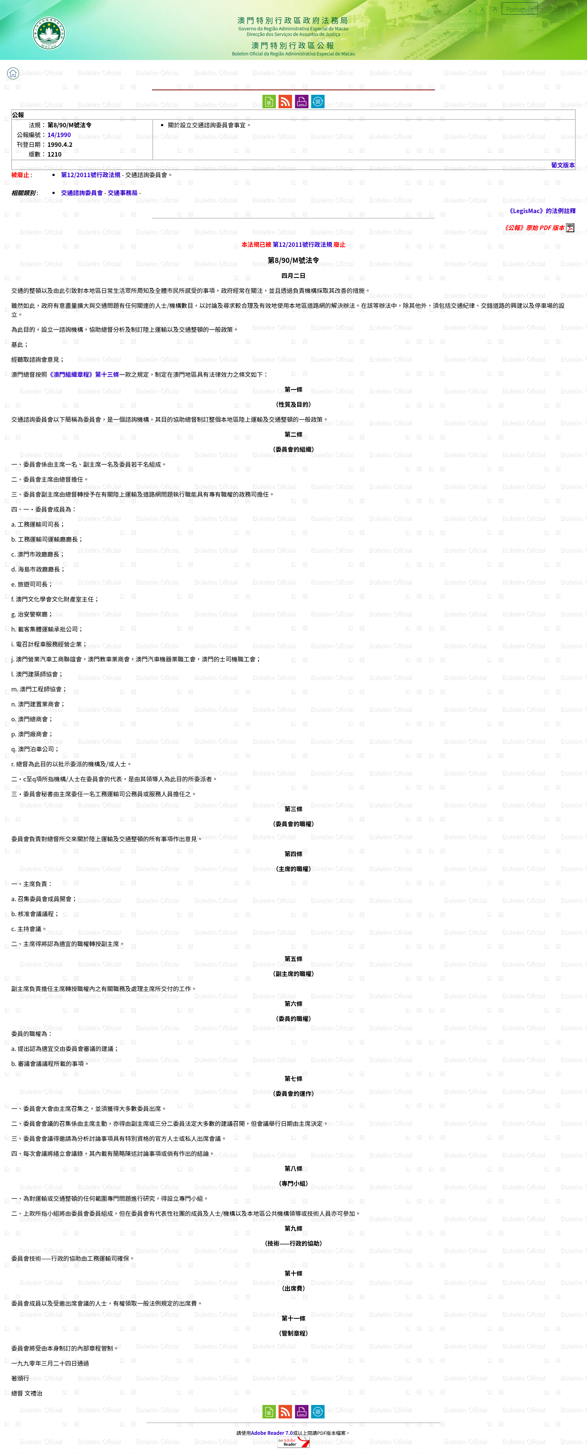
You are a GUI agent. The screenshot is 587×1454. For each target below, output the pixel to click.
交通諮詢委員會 (82, 192)
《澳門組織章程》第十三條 (83, 374)
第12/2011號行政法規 (91, 174)
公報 (18, 114)
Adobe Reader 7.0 (272, 1432)
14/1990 (59, 134)
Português (520, 8)
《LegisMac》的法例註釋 (541, 210)
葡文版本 (563, 164)
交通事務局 (123, 192)
